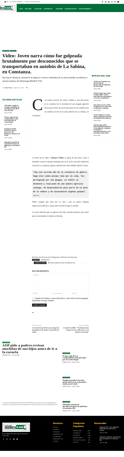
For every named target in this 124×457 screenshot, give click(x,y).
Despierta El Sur (6, 355)
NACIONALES (13, 51)
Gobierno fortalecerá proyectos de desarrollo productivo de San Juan (102, 84)
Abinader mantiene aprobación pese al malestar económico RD (12, 144)
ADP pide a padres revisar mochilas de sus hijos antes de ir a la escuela (11, 108)
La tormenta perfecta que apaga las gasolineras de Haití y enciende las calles (45, 330)
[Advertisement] (62, 31)
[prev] (82, 263)
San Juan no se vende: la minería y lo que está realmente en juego (102, 106)
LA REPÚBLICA (6, 342)
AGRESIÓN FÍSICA (45, 260)
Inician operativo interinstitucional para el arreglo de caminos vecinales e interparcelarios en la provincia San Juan (102, 129)
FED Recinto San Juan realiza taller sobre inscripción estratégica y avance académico (103, 95)
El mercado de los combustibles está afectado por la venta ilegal (11, 119)
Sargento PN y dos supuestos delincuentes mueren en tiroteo (109, 428)
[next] (86, 263)
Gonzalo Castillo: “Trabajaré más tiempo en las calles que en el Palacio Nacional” (76, 330)
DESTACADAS (5, 51)
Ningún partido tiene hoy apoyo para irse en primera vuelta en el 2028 (12, 132)
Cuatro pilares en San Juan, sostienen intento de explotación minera (103, 116)
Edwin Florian (8, 88)
